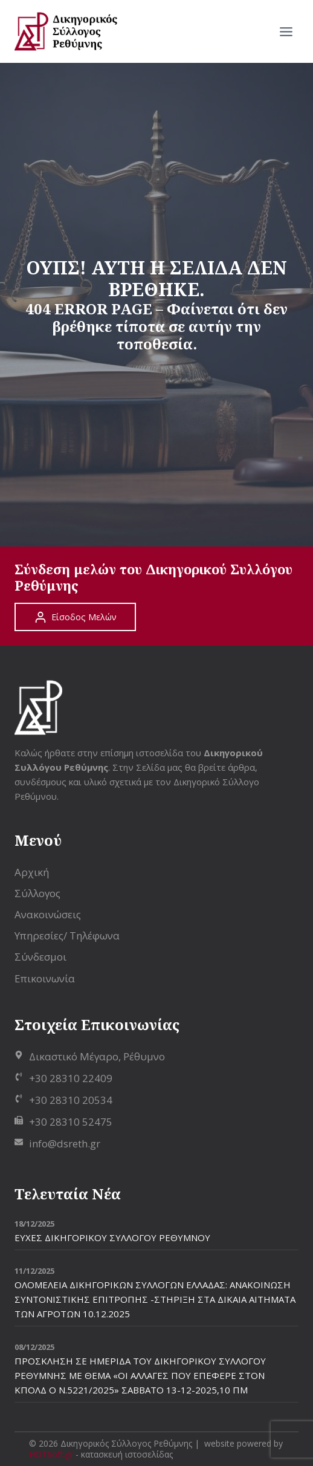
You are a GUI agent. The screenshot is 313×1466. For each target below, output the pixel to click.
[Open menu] (285, 31)
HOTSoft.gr (51, 1454)
